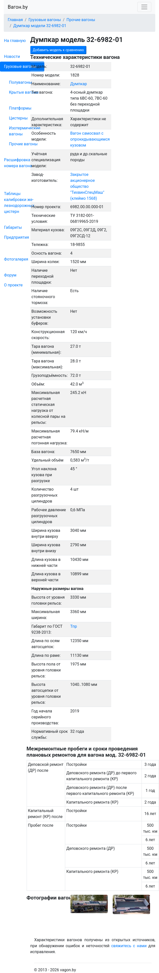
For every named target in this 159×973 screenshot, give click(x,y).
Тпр (73, 626)
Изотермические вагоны (24, 131)
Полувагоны (20, 82)
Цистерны (18, 118)
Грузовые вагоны (20, 66)
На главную (15, 40)
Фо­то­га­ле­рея (16, 259)
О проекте (13, 285)
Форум (10, 275)
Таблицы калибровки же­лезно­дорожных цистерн (19, 202)
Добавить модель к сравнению (58, 50)
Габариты (13, 227)
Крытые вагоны (24, 92)
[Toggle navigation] (144, 7)
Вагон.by (18, 7)
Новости (12, 56)
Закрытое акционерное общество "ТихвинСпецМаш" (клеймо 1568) (87, 186)
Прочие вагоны (23, 144)
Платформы (20, 108)
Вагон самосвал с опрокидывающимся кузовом (90, 139)
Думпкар (78, 83)
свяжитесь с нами (129, 945)
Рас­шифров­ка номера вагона (18, 162)
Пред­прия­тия (16, 237)
